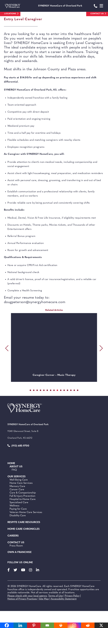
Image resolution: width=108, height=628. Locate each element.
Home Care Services (21, 483)
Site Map (44, 599)
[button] (30, 390)
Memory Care (17, 486)
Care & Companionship (23, 492)
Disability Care (18, 515)
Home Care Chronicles (23, 529)
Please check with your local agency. (27, 596)
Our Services (16, 476)
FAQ (14, 470)
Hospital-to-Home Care (23, 499)
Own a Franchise (19, 552)
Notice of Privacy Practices (22, 599)
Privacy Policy (72, 596)
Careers (13, 536)
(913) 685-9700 (18, 445)
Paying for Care (18, 509)
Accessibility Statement (63, 599)
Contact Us (97, 14)
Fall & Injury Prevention (22, 496)
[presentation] (7, 348)
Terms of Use (55, 596)
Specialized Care (19, 502)
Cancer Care (17, 489)
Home (11, 463)
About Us (16, 466)
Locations (10, 14)
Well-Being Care (19, 480)
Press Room (16, 545)
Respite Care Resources (23, 522)
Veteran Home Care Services (26, 512)
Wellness (14, 505)
